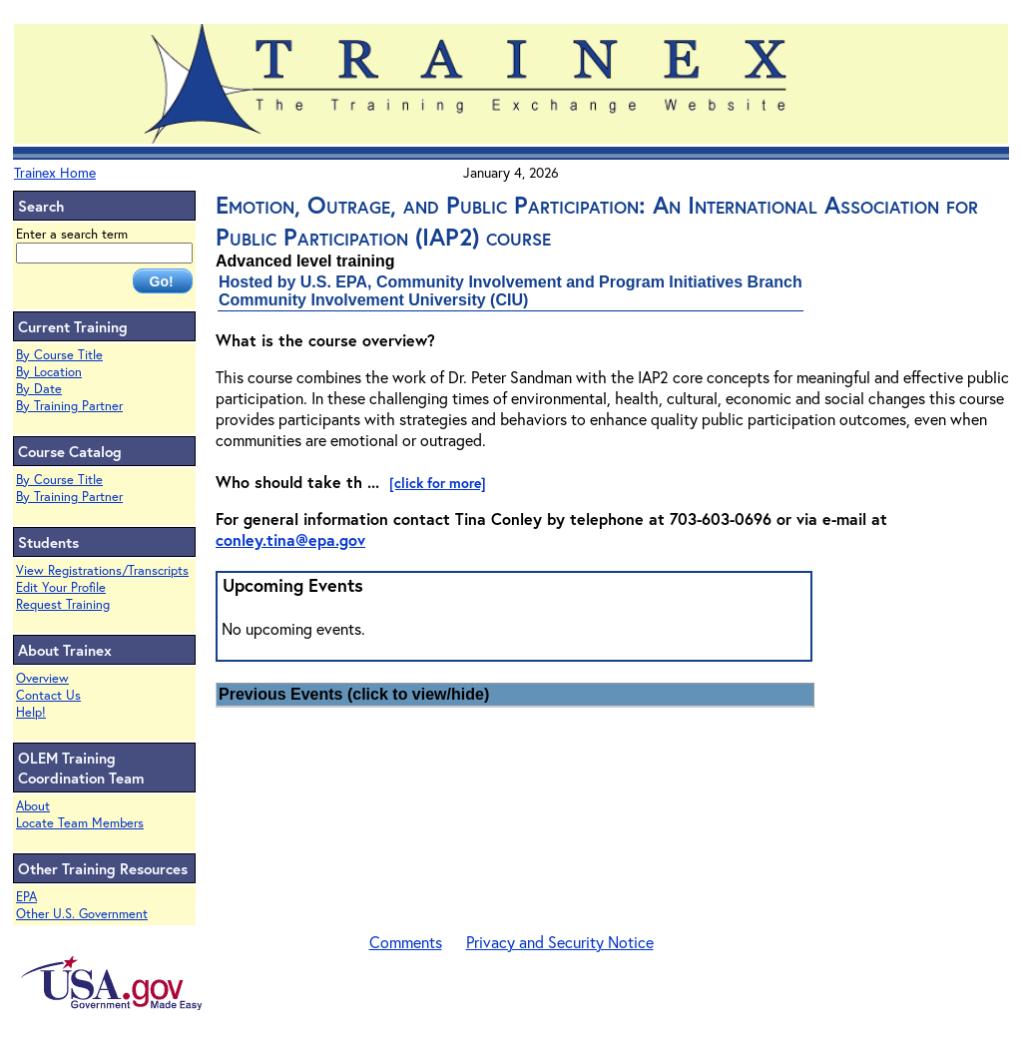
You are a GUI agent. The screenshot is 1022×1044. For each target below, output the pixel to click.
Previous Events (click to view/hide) (354, 694)
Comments (405, 941)
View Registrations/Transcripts (102, 570)
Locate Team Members (80, 822)
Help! (31, 712)
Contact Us (48, 695)
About (33, 805)
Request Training (63, 604)
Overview (42, 678)
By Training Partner (69, 405)
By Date (39, 388)
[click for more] (437, 482)
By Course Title (59, 354)
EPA (26, 896)
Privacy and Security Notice (560, 941)
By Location (49, 371)
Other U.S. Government (82, 913)
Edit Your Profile (61, 587)
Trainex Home (55, 172)
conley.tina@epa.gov (290, 539)
